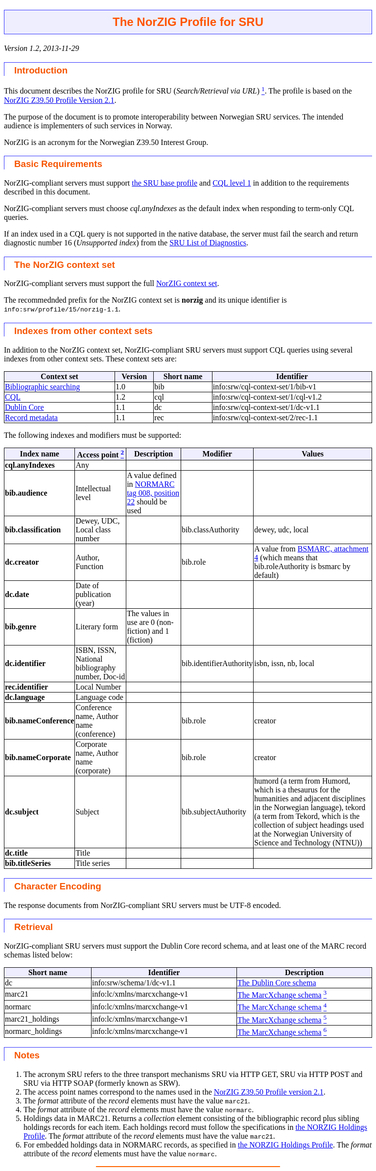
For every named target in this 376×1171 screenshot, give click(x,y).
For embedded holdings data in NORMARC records (105, 1145)
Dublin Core (24, 407)
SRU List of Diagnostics (207, 243)
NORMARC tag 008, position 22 (153, 493)
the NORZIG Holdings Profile (285, 1145)
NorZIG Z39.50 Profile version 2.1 (269, 1092)
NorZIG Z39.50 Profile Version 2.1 (59, 100)
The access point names (61, 1092)
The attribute (55, 1101)
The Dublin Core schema (276, 983)
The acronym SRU (53, 1074)
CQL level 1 (231, 183)
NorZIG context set (186, 283)
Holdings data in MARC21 (66, 1118)
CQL (13, 397)
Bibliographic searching (42, 386)
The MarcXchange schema (279, 995)
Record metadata (31, 417)
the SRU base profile (164, 183)
